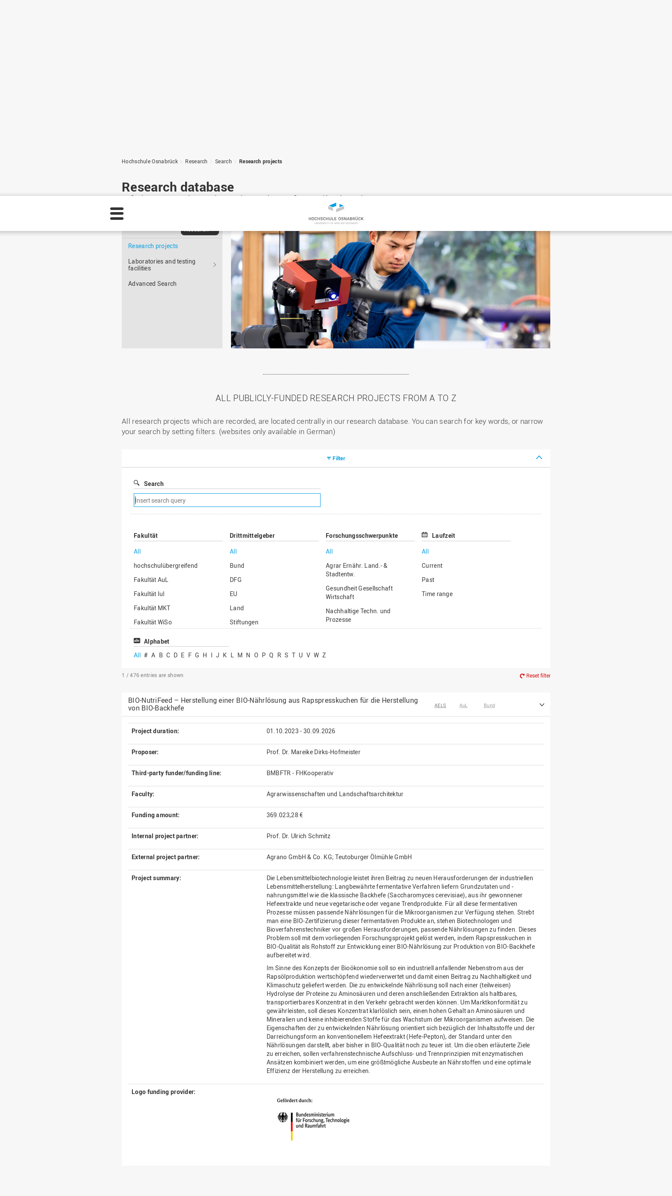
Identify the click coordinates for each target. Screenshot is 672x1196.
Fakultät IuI (149, 398)
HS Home (268, 1112)
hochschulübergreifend (166, 370)
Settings (569, 1177)
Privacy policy (496, 1177)
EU (233, 398)
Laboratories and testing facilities (161, 68)
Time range (437, 398)
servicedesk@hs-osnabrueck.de (184, 1148)
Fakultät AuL (151, 384)
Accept (648, 1177)
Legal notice (450, 1177)
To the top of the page (505, 1029)
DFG (236, 384)
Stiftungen (244, 426)
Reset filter (538, 479)
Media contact (274, 1121)
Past (428, 384)
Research (196, 33)
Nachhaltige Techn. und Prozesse (358, 419)
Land (237, 412)
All (137, 355)
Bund (237, 370)
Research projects (153, 50)
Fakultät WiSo (153, 426)
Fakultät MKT (152, 412)
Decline (610, 1177)
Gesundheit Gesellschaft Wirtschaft (359, 396)
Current (432, 370)
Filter (339, 262)
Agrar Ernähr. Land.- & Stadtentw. (357, 374)
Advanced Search (152, 88)
